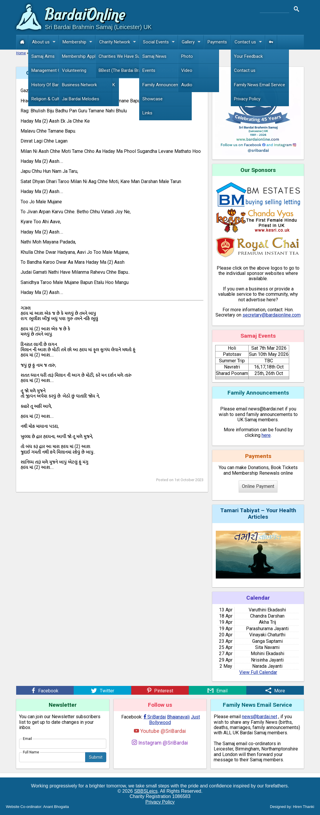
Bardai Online (85, 16)
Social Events (160, 42)
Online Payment (258, 486)
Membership (79, 42)
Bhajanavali (178, 717)
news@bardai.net (259, 716)
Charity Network (119, 42)
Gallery (192, 42)
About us (45, 42)
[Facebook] (45, 690)
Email (27, 738)
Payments (217, 42)
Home (21, 53)
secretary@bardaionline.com (271, 315)
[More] (275, 690)
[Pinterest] (160, 690)
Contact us (250, 42)
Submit (95, 757)
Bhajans (36, 53)
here (266, 435)
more (195, 61)
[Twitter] (102, 690)
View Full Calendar (258, 672)
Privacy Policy (160, 801)
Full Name (31, 752)
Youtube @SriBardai (160, 731)
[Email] (217, 690)
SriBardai (155, 717)
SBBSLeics (146, 791)
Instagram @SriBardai (160, 743)
